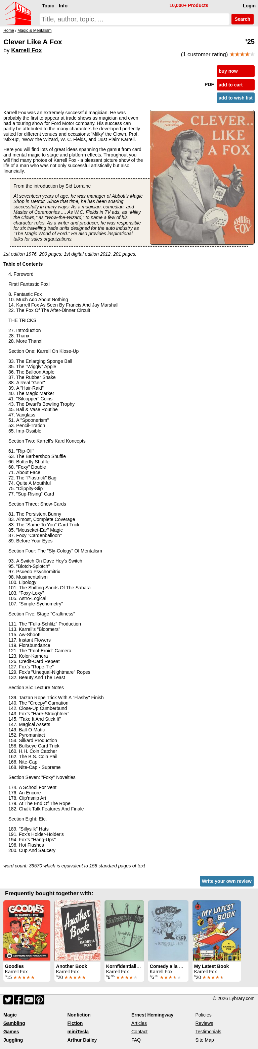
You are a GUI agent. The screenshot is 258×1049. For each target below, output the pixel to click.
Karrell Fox (26, 50)
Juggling (13, 1040)
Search (242, 19)
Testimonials (208, 1031)
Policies (204, 1015)
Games (11, 1031)
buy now (228, 71)
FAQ (136, 1040)
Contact (139, 1031)
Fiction (75, 1023)
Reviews (204, 1023)
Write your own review (227, 881)
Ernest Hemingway (152, 1015)
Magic (10, 1015)
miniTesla (78, 1031)
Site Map (205, 1040)
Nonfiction (79, 1015)
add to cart (231, 84)
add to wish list (236, 98)
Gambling (14, 1023)
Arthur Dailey (82, 1040)
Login (249, 5)
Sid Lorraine (78, 186)
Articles (139, 1023)
